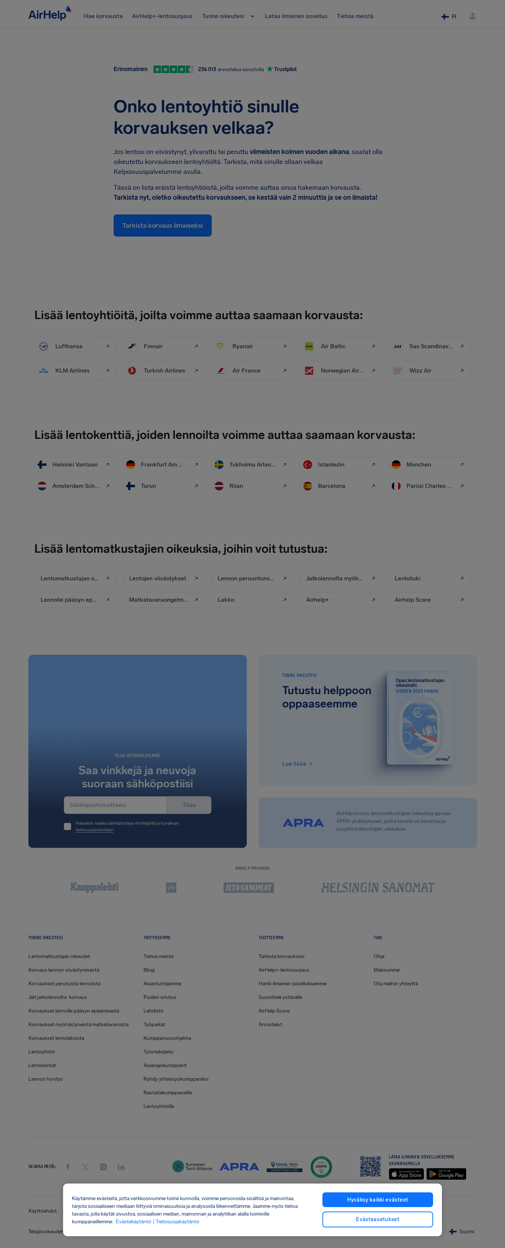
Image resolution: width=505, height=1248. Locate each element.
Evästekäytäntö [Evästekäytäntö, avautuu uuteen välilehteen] (133, 1222)
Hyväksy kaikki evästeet (377, 1200)
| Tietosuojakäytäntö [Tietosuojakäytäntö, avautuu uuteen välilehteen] (176, 1222)
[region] (252, 1210)
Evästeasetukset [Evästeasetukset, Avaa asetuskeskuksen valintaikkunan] (377, 1219)
